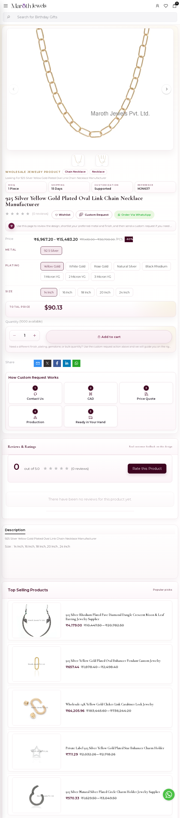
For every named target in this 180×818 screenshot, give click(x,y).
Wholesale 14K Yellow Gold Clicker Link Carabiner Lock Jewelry (110, 705)
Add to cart (109, 337)
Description (15, 530)
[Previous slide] (13, 89)
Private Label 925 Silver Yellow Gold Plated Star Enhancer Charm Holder (115, 748)
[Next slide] (166, 89)
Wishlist (62, 214)
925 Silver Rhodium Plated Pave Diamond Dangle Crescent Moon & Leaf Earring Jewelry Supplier (115, 617)
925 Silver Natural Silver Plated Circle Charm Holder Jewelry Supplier (113, 792)
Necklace (98, 171)
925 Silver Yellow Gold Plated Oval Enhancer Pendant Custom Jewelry (113, 661)
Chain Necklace (75, 171)
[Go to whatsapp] (169, 794)
